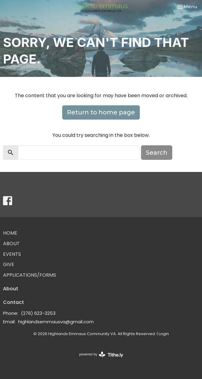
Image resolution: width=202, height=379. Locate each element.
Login (164, 334)
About (11, 243)
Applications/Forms (29, 275)
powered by (101, 354)
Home (10, 232)
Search (156, 152)
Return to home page (101, 112)
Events (12, 254)
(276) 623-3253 (38, 313)
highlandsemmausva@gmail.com (56, 321)
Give (8, 264)
